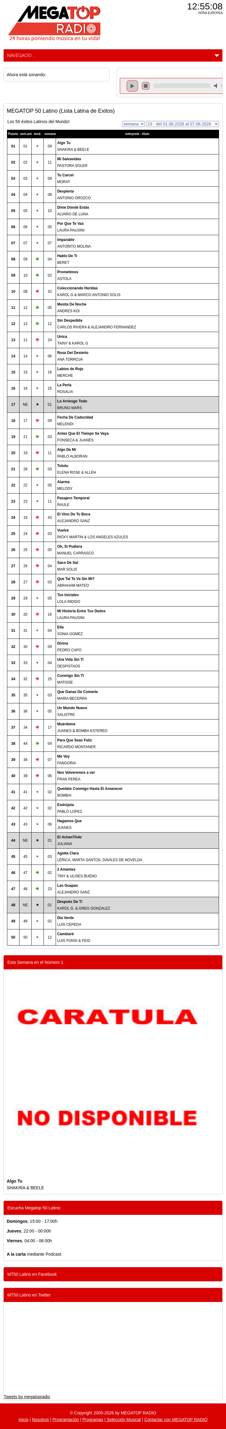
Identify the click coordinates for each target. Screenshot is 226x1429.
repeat (182, 91)
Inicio (24, 1419)
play (132, 86)
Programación (65, 1419)
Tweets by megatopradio (27, 1396)
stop (145, 86)
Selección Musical (123, 1419)
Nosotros (40, 1419)
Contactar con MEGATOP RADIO (175, 1419)
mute (216, 85)
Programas (92, 1419)
